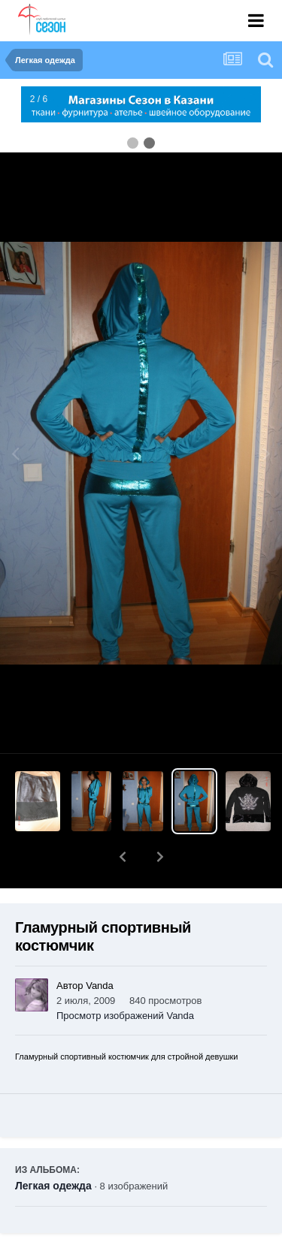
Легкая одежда (53, 1147)
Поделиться (70, 1234)
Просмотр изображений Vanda (125, 976)
